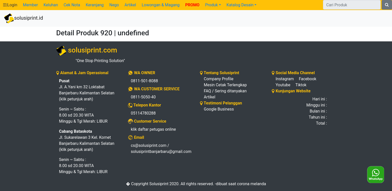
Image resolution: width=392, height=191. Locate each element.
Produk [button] (211, 5)
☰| (10, 5)
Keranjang (95, 5)
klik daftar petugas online (153, 129)
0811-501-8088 (144, 80)
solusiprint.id (23, 18)
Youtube (283, 85)
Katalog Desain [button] (239, 5)
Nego (114, 5)
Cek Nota (71, 5)
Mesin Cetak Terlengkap (225, 85)
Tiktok (301, 85)
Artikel (130, 5)
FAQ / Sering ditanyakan (225, 91)
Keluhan (51, 5)
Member (30, 5)
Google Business (219, 109)
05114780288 (143, 113)
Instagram (285, 78)
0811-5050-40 (143, 97)
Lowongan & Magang (160, 5)
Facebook (307, 78)
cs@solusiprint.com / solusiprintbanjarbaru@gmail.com (161, 148)
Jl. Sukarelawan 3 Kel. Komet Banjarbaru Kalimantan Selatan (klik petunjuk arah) (86, 140)
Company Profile (218, 78)
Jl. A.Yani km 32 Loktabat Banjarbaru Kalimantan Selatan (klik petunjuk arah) (86, 89)
